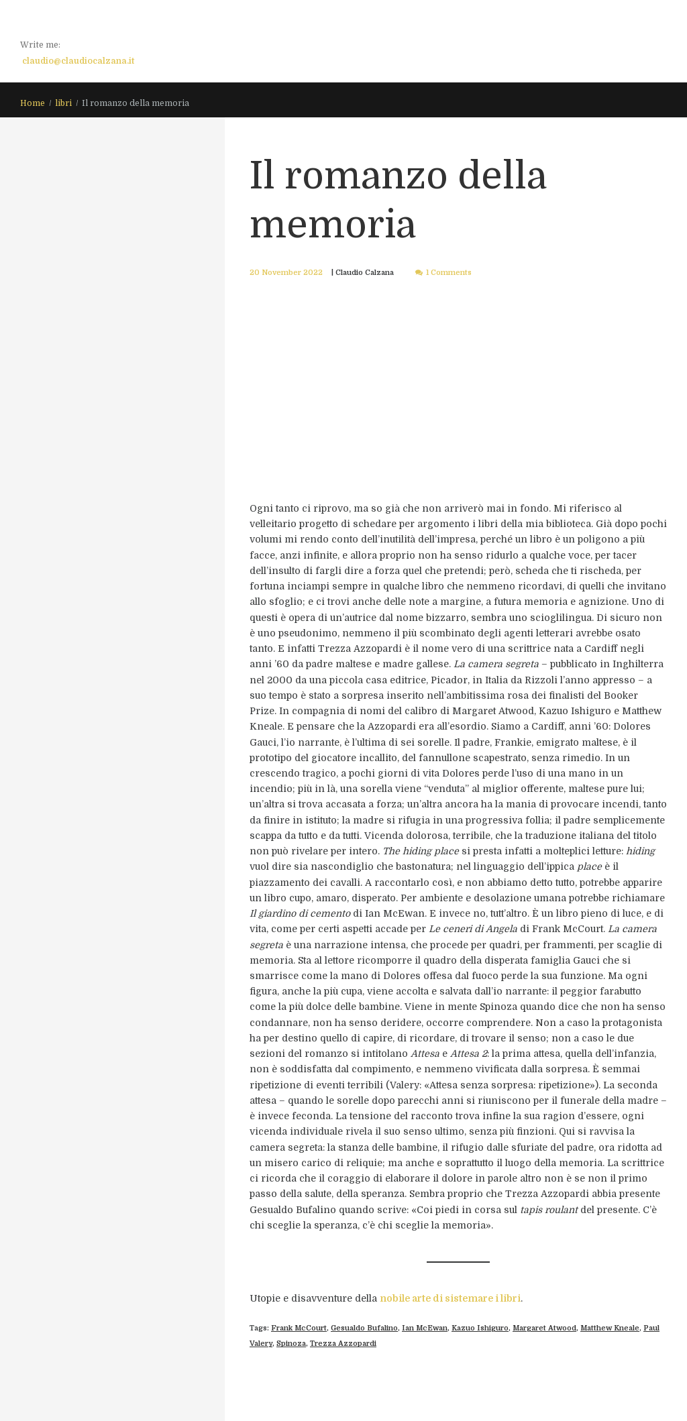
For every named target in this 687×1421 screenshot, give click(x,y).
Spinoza (291, 1343)
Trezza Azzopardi (343, 1343)
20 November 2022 (286, 272)
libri (63, 103)
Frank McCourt (299, 1328)
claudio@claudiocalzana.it (78, 61)
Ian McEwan (424, 1328)
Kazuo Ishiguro (480, 1328)
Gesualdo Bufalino (364, 1328)
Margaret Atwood (544, 1328)
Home (32, 103)
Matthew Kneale (609, 1328)
